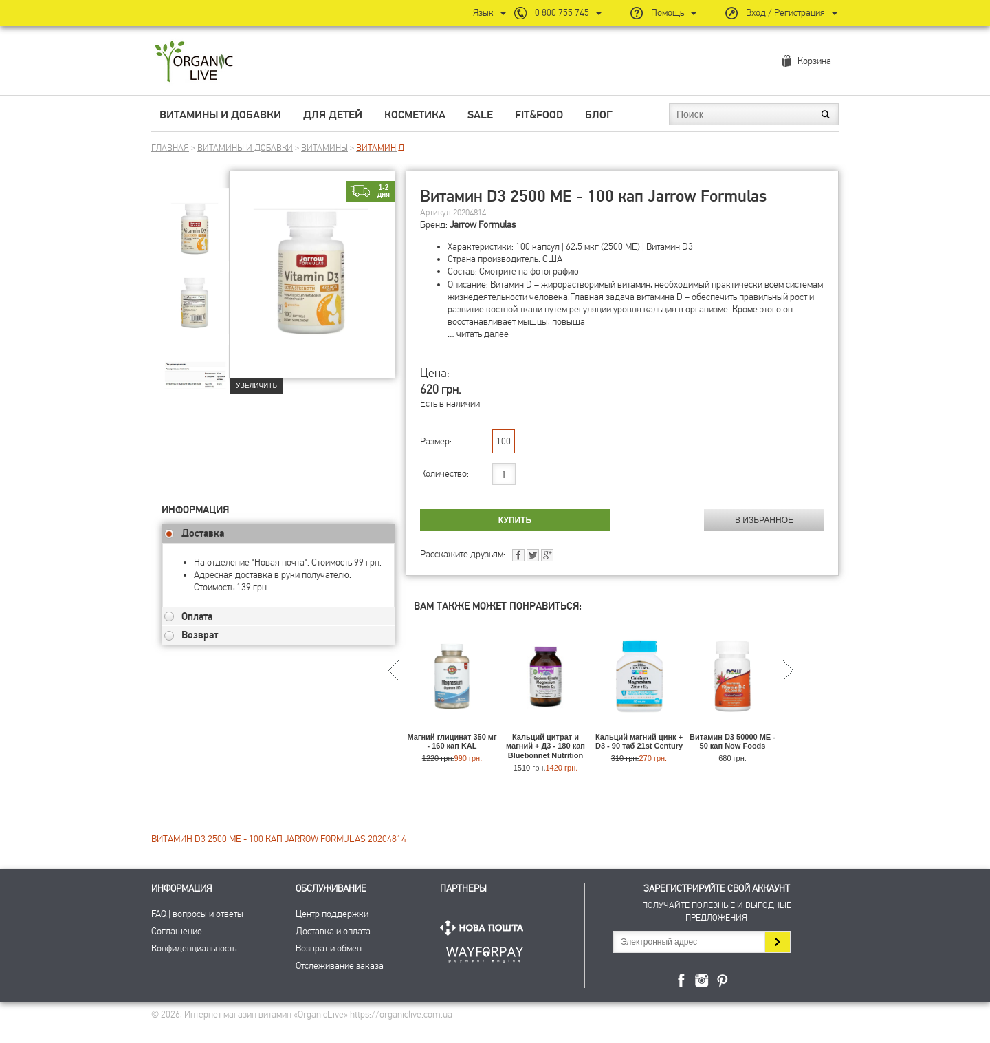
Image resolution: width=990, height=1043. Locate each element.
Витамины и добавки (220, 115)
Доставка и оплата (333, 931)
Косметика (415, 115)
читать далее (482, 334)
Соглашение (176, 931)
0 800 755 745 (562, 13)
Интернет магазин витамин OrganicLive (194, 62)
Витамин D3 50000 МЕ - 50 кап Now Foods (733, 741)
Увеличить (256, 385)
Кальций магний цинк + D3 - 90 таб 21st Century (639, 741)
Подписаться (777, 942)
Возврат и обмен (329, 948)
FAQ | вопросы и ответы (197, 914)
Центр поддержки (332, 914)
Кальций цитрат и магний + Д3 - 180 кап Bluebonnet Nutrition (545, 746)
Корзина (814, 61)
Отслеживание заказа (340, 965)
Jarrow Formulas (483, 224)
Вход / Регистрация (785, 13)
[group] (195, 221)
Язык (483, 13)
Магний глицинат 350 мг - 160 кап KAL (451, 741)
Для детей (332, 115)
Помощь (667, 13)
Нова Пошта (484, 928)
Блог (599, 115)
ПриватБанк (484, 952)
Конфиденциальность (193, 948)
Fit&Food (539, 115)
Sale (480, 115)
